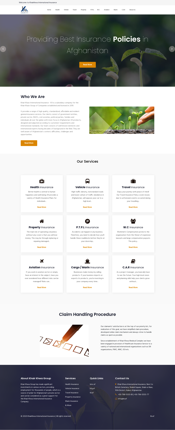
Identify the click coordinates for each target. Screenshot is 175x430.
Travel (75, 10)
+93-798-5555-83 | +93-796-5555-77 (132, 394)
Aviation (106, 10)
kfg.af (92, 388)
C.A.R (123, 10)
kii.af (92, 392)
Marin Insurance (71, 401)
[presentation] (3, 48)
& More (68, 405)
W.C (98, 10)
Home (49, 10)
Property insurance (73, 397)
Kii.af (152, 416)
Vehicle (66, 10)
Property (83, 10)
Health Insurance (72, 384)
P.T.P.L (92, 10)
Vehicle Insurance (72, 388)
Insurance (41, 187)
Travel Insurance (71, 392)
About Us (132, 10)
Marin (115, 10)
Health (57, 10)
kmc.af (92, 384)
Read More (87, 64)
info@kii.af (121, 399)
